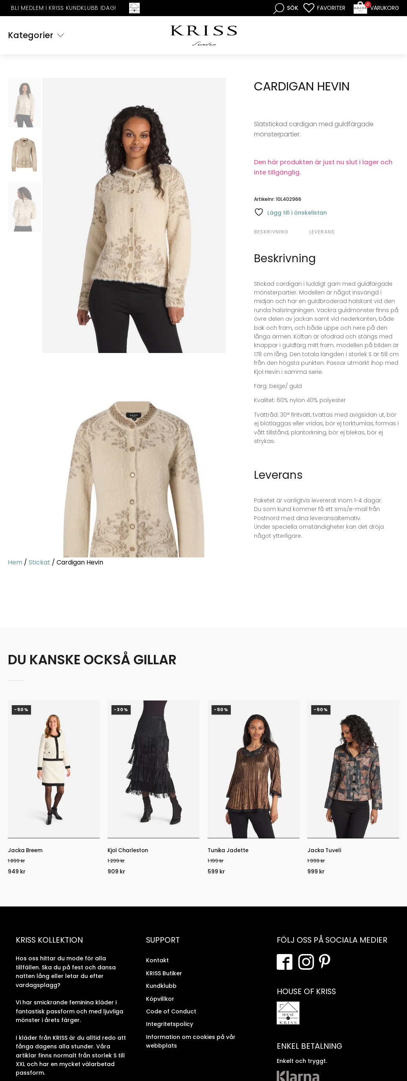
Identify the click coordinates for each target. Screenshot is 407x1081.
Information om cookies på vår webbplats (190, 1046)
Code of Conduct (171, 1016)
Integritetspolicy (169, 1029)
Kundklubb (161, 991)
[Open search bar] (285, 8)
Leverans (322, 232)
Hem (15, 563)
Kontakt (157, 966)
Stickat (39, 563)
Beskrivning (271, 232)
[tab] (280, 232)
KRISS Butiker (164, 978)
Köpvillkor (160, 1004)
